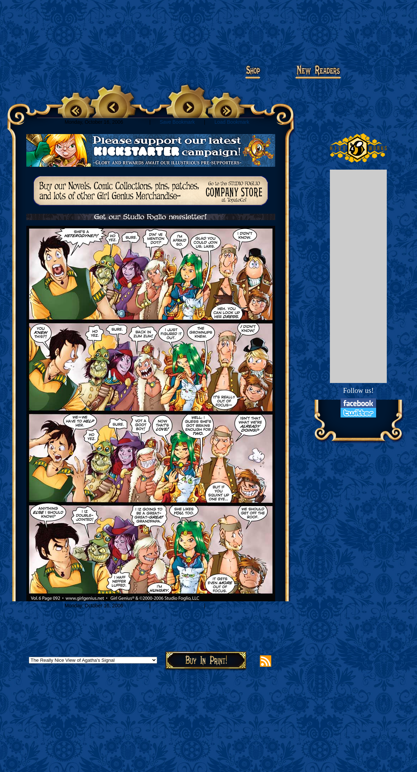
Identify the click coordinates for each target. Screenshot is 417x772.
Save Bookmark (177, 122)
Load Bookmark (231, 122)
